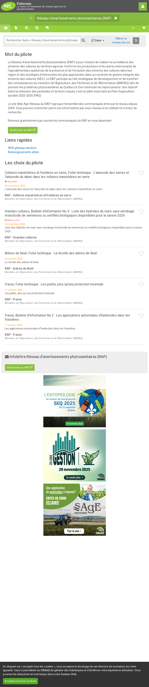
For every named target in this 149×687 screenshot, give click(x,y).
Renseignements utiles (23, 152)
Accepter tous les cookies (20, 681)
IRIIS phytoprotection (22, 148)
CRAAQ (45, 670)
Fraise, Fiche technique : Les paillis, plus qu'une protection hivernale (54, 284)
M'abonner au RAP (22, 130)
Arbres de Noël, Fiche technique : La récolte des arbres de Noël (51, 253)
